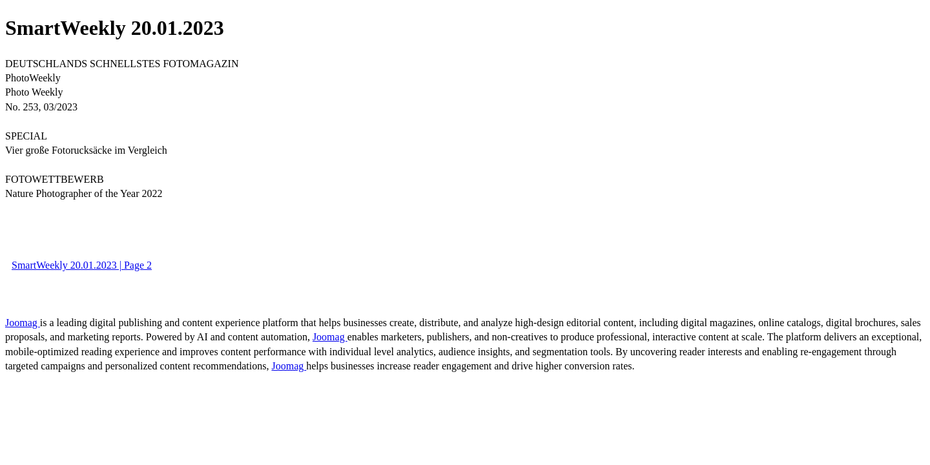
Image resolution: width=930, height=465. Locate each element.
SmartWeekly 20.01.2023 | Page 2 (82, 265)
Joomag (22, 322)
